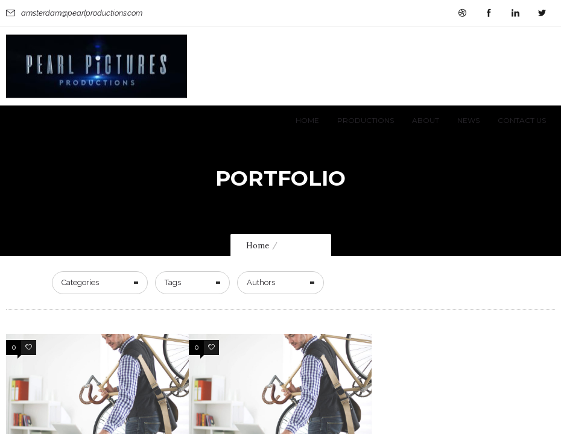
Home (307, 120)
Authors (261, 176)
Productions (365, 120)
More (18, 381)
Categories (80, 176)
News (468, 120)
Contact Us (522, 120)
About (425, 120)
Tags (173, 176)
